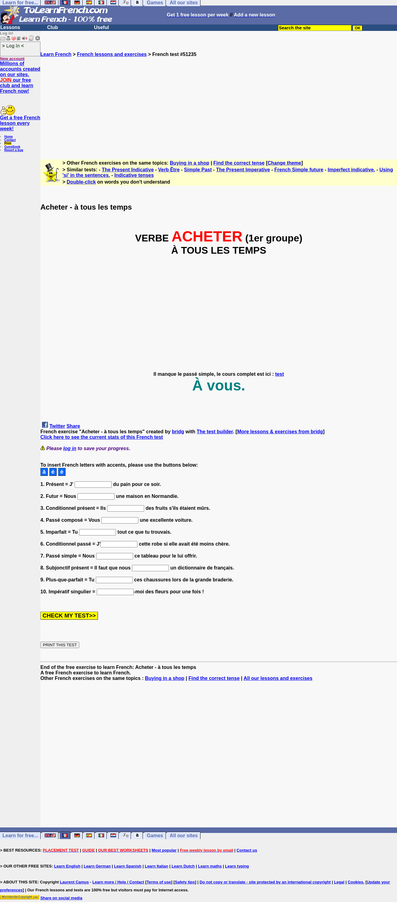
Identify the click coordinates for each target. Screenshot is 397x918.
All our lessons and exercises (278, 678)
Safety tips (185, 882)
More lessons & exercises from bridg (280, 431)
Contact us (247, 850)
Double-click (81, 182)
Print (7, 143)
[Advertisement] (218, 100)
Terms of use (159, 882)
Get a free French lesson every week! (20, 123)
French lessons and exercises (112, 54)
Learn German (97, 866)
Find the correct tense (238, 163)
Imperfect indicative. (351, 169)
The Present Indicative (128, 169)
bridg (178, 431)
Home (8, 136)
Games (155, 835)
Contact (10, 140)
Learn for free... (20, 835)
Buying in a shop (189, 163)
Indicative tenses (134, 175)
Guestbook (12, 146)
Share (73, 426)
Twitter (57, 426)
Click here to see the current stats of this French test (101, 437)
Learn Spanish (127, 866)
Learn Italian (156, 866)
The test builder (215, 431)
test (279, 374)
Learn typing (237, 866)
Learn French (55, 54)
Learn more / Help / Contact (118, 882)
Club (52, 27)
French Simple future (298, 169)
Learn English (67, 866)
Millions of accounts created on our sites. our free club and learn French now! (20, 77)
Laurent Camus (74, 882)
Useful (101, 27)
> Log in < (13, 45)
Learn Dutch (183, 866)
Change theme (284, 163)
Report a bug (13, 150)
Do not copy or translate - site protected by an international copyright (265, 882)
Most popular (164, 850)
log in (70, 448)
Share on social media (61, 898)
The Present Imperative (243, 169)
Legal (339, 882)
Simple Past (198, 169)
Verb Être (169, 169)
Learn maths (210, 866)
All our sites (184, 835)
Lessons (10, 27)
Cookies (355, 882)
